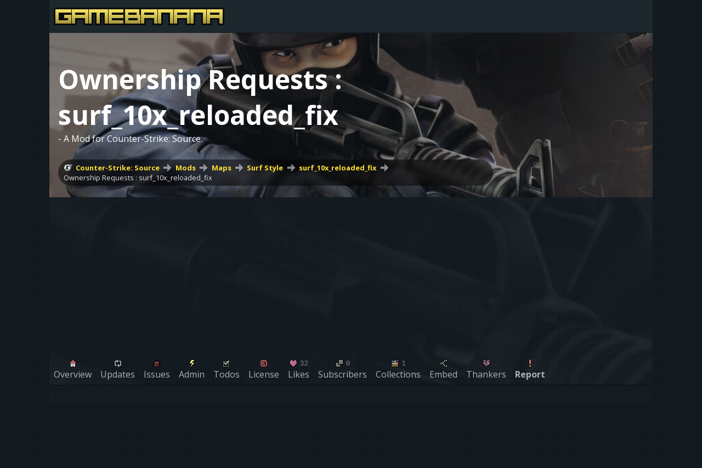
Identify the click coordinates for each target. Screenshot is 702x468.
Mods (186, 168)
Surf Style (265, 168)
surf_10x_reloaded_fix (337, 168)
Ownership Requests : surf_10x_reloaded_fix (138, 177)
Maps (221, 168)
